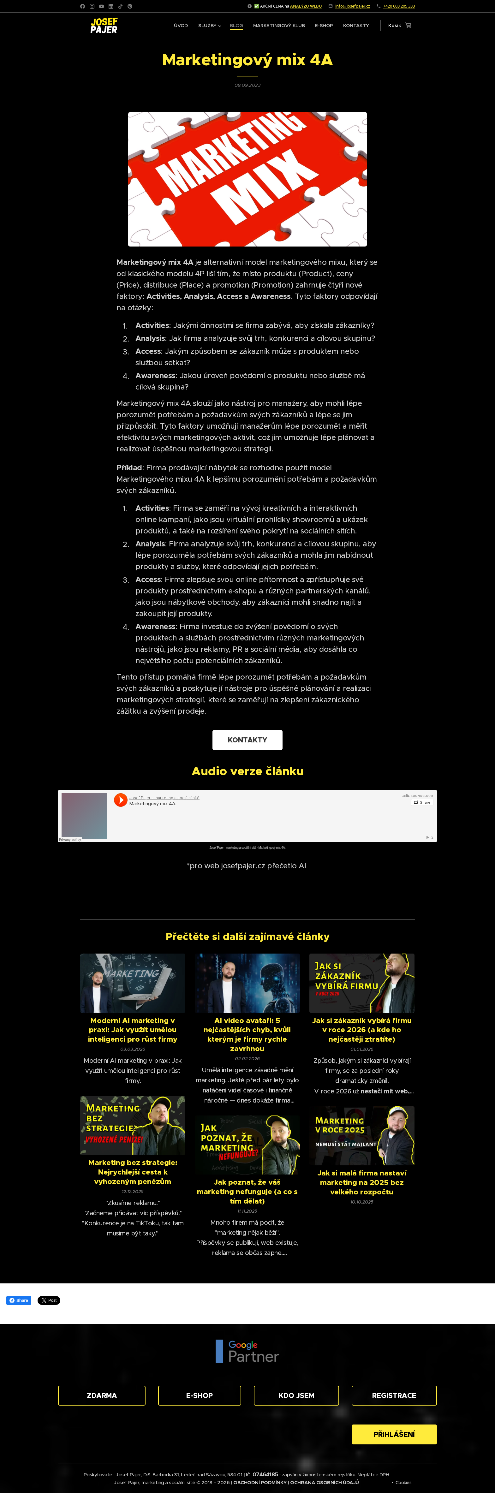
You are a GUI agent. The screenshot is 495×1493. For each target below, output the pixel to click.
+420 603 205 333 (399, 6)
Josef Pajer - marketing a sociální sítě (233, 847)
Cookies (404, 1482)
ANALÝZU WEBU (306, 6)
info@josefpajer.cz (352, 6)
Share (18, 1300)
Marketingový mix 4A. (271, 847)
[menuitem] (178, 25)
